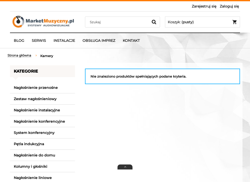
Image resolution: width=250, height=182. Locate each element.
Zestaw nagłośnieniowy (35, 99)
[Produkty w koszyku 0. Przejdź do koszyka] (202, 22)
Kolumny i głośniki (30, 166)
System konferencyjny (34, 132)
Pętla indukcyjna (29, 144)
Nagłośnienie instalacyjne (37, 110)
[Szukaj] (154, 22)
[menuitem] (19, 40)
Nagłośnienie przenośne (36, 87)
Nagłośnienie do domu (34, 155)
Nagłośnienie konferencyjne (39, 121)
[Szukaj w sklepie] (117, 22)
